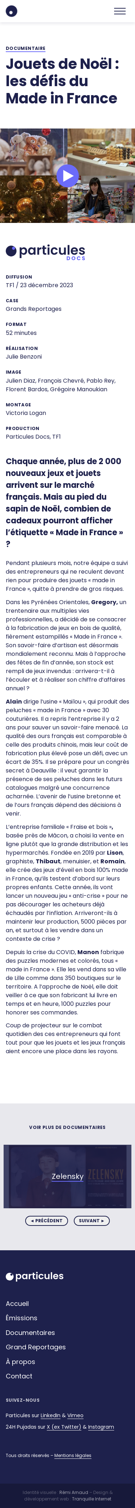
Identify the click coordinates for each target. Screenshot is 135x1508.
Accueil (17, 1303)
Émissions (21, 1317)
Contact (19, 1376)
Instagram (101, 1426)
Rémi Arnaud (73, 1492)
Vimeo (75, 1415)
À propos (20, 1361)
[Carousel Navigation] (67, 1221)
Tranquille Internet (91, 1499)
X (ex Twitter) (64, 1426)
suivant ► (92, 1221)
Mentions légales (72, 1455)
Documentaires (30, 1332)
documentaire (25, 48)
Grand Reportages (36, 1347)
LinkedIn (50, 1415)
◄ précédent (46, 1221)
